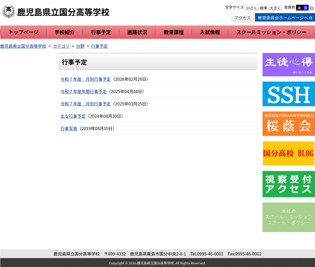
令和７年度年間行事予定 (84, 91)
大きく (275, 7)
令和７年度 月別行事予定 (86, 79)
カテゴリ (61, 46)
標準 (263, 7)
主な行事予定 (73, 116)
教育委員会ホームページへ (285, 17)
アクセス (242, 17)
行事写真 (69, 128)
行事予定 (99, 46)
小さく (251, 7)
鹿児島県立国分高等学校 (23, 46)
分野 (80, 46)
